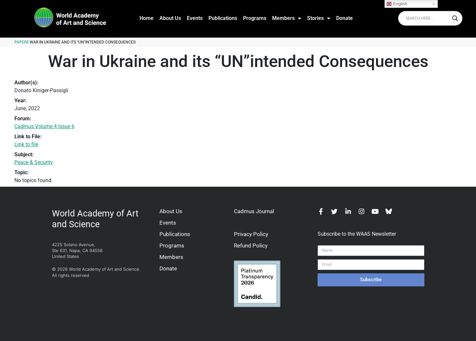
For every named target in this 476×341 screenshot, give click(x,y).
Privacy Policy (251, 234)
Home (147, 18)
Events (195, 18)
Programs (254, 18)
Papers (21, 42)
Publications (222, 18)
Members (286, 18)
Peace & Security (33, 162)
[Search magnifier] (455, 18)
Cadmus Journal (254, 211)
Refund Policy (251, 245)
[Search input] (427, 18)
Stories (318, 18)
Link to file (26, 144)
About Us (170, 18)
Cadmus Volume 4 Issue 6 (44, 126)
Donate (344, 18)
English (396, 4)
